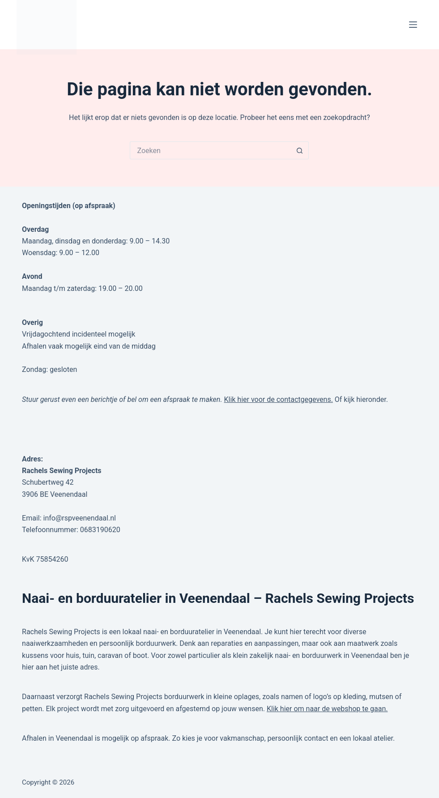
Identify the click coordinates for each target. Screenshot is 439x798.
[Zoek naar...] (210, 150)
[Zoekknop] (300, 150)
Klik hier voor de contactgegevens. (278, 399)
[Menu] (413, 25)
